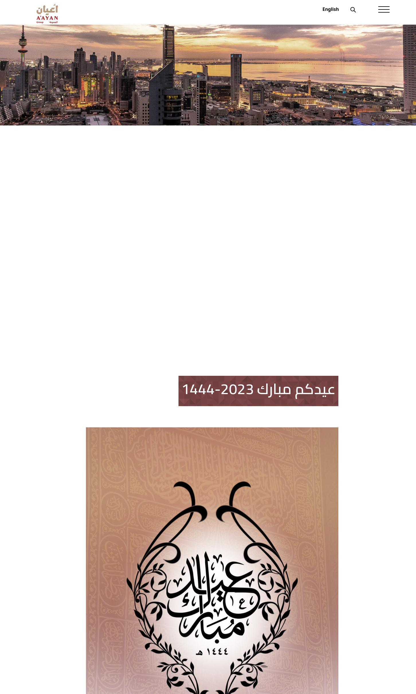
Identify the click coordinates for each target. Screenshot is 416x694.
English (331, 9)
